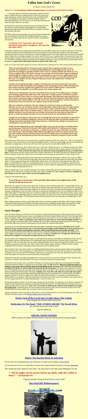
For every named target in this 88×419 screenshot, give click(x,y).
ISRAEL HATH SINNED (44, 315)
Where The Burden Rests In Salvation (44, 358)
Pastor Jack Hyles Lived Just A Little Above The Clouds (43, 298)
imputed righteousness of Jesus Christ (39, 294)
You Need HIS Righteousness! (44, 383)
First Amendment (72, 365)
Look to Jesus (64, 362)
